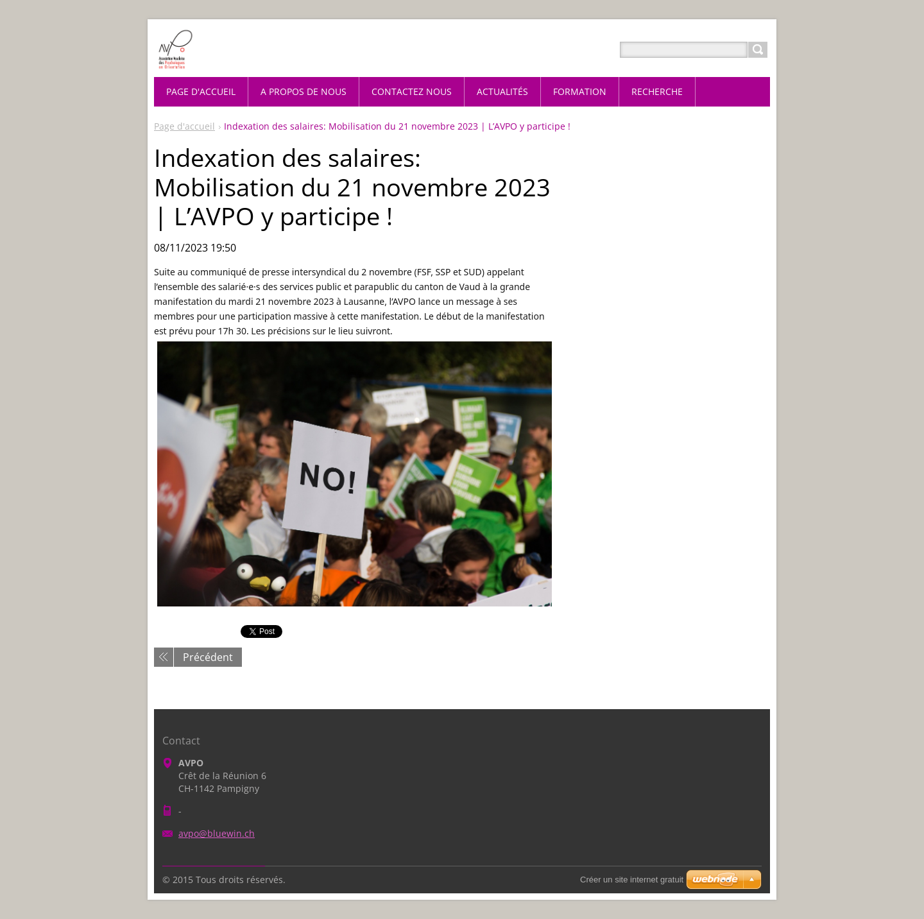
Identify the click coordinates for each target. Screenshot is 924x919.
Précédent (208, 657)
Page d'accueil (184, 126)
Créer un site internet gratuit (631, 879)
